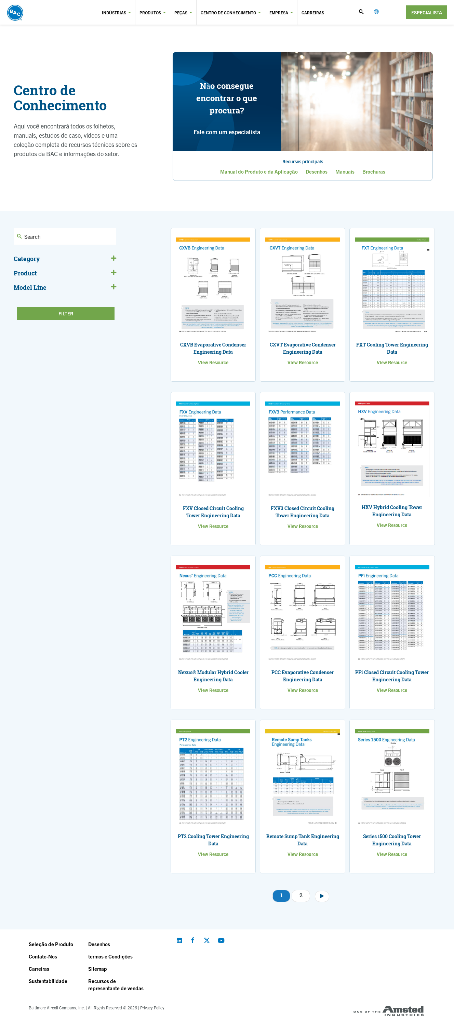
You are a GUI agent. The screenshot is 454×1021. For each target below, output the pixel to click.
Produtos (150, 12)
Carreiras (313, 12)
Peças (181, 12)
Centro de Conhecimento (228, 12)
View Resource (213, 362)
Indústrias (114, 12)
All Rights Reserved (105, 1007)
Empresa (278, 12)
